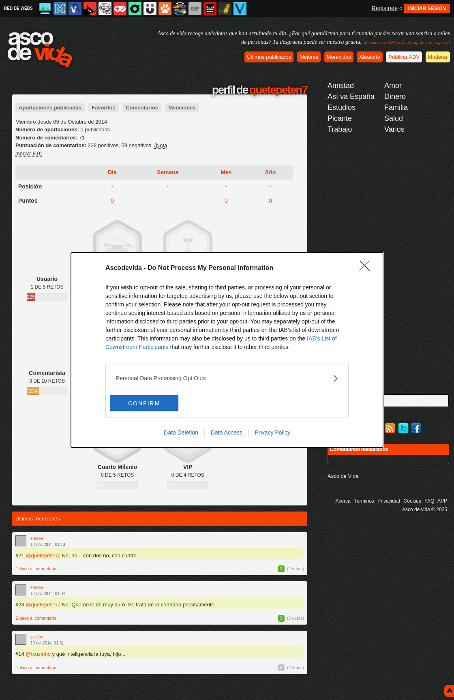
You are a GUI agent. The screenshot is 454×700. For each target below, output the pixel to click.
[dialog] (227, 350)
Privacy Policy (272, 433)
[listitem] (227, 378)
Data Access (226, 433)
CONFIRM (148, 403)
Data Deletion (181, 433)
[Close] (367, 268)
